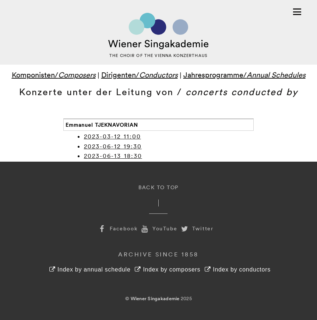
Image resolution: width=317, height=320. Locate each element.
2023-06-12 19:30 (113, 146)
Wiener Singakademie (155, 298)
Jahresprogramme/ (244, 74)
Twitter (197, 228)
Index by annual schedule (90, 269)
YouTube (158, 228)
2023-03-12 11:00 (112, 136)
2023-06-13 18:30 (113, 155)
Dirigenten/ (139, 74)
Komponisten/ (54, 74)
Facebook (117, 228)
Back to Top (158, 187)
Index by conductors (238, 269)
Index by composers (167, 269)
